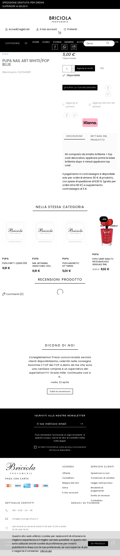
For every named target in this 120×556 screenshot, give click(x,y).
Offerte (66, 473)
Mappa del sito (70, 482)
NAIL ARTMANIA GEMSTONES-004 (41, 264)
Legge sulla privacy (102, 482)
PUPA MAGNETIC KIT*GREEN (70, 264)
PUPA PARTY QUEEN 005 (14, 263)
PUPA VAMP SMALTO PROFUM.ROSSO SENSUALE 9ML (102, 261)
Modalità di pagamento (97, 489)
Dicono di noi (60, 345)
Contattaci (68, 477)
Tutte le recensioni (60, 391)
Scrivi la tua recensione (80, 87)
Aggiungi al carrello (85, 68)
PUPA (5, 54)
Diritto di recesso (100, 495)
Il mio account (70, 492)
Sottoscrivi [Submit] (81, 423)
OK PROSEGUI (98, 543)
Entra (65, 487)
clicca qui (46, 551)
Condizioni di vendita (102, 477)
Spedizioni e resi (100, 473)
